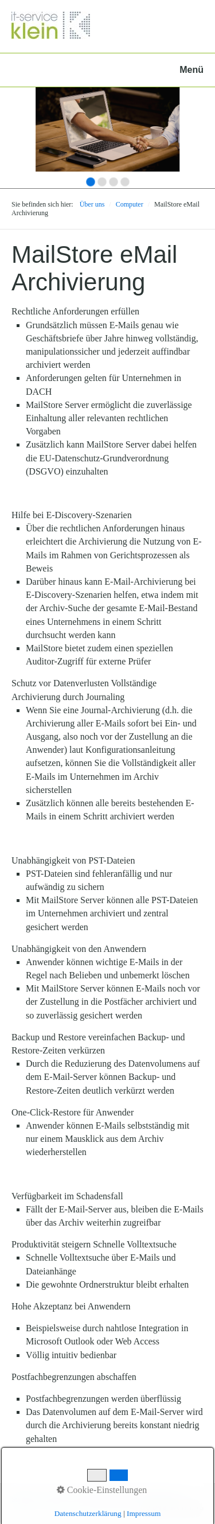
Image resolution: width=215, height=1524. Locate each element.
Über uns (92, 204)
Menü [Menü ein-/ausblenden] (191, 70)
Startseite (24, 1499)
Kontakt (56, 1499)
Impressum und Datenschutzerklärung (126, 1499)
